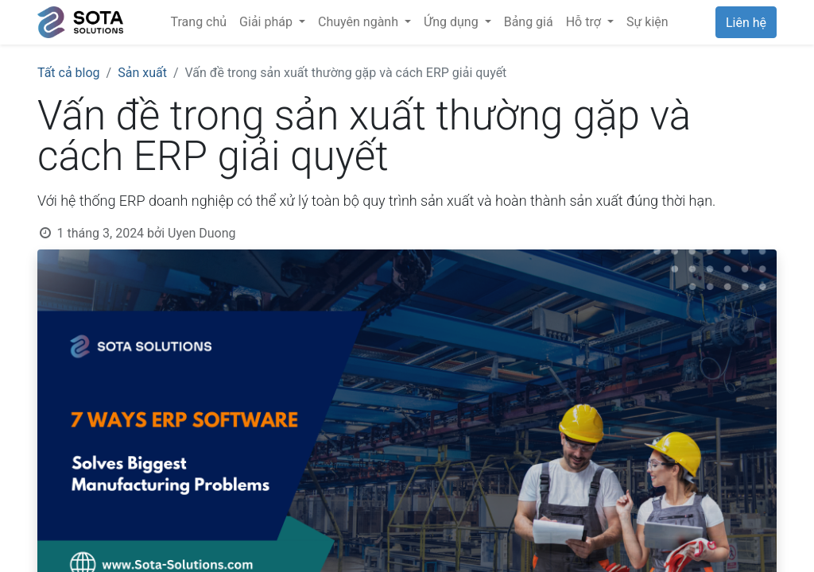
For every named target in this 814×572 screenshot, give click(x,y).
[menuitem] (199, 22)
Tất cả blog (68, 72)
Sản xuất (142, 72)
